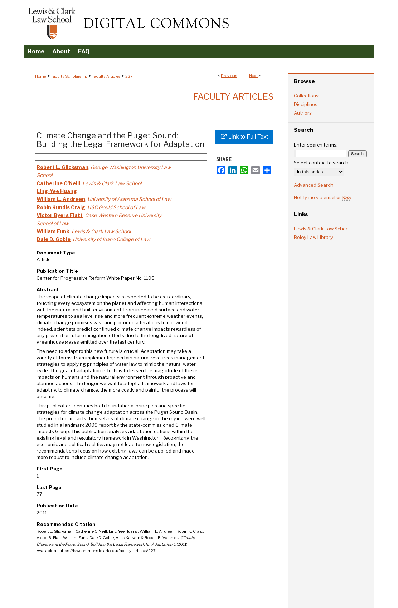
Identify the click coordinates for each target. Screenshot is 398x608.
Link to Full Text (244, 137)
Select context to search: (321, 163)
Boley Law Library (313, 237)
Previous (229, 75)
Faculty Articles (106, 76)
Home (40, 76)
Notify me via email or (322, 197)
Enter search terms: (316, 145)
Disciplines (305, 104)
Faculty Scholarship (69, 76)
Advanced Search (313, 185)
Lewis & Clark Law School (322, 228)
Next (253, 75)
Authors (303, 113)
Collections (306, 96)
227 (129, 76)
